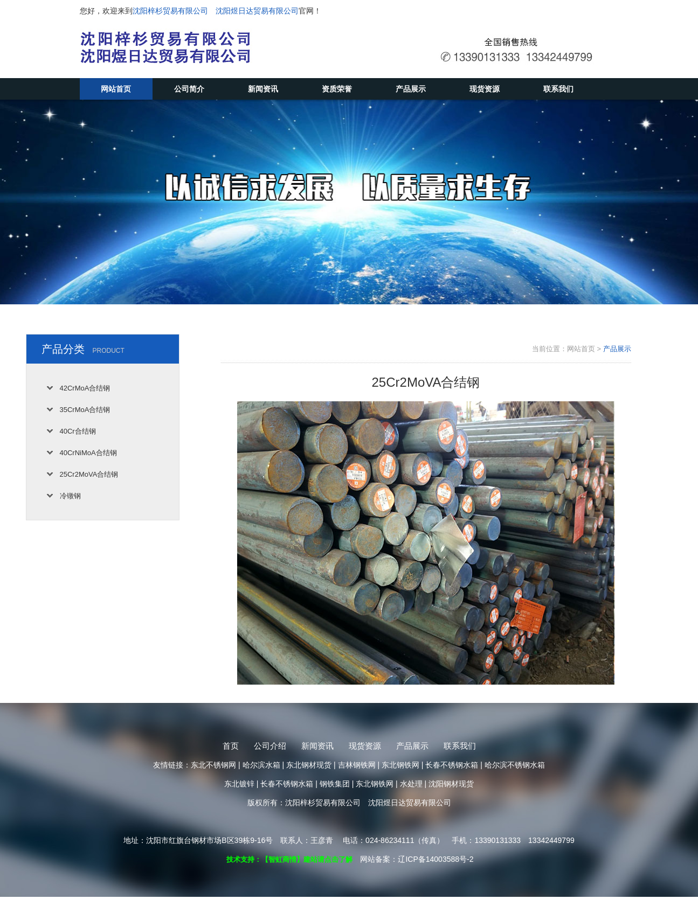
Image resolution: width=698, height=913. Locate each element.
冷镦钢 (70, 496)
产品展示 (411, 89)
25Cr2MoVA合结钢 (89, 474)
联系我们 (558, 89)
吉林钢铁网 (357, 765)
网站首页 (116, 89)
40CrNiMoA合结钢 (88, 453)
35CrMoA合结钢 (85, 410)
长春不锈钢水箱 (451, 765)
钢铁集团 (335, 783)
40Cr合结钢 (78, 431)
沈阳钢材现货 (451, 783)
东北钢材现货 (308, 765)
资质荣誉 (337, 89)
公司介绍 (270, 745)
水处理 (411, 783)
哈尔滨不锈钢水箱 (515, 765)
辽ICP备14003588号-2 (435, 859)
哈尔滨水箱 (261, 765)
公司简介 (189, 89)
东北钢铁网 (400, 765)
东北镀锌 (239, 783)
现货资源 (484, 89)
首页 (231, 745)
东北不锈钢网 (213, 765)
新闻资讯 (263, 89)
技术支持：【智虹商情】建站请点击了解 (289, 859)
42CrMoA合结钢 (85, 388)
